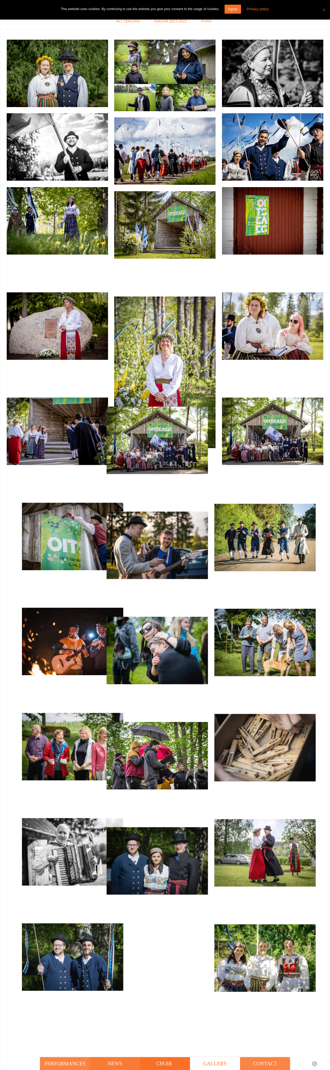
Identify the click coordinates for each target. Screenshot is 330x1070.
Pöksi (206, 21)
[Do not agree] (323, 9)
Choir (164, 1063)
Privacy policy (258, 9)
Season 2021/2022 (170, 21)
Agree (232, 9)
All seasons (128, 21)
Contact (265, 1063)
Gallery (215, 1063)
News (115, 1063)
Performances (65, 1063)
